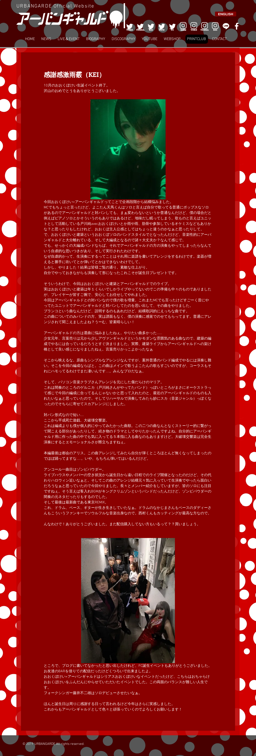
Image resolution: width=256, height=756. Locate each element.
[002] (140, 26)
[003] (151, 26)
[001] (129, 26)
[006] (183, 26)
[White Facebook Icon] (236, 26)
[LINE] (225, 26)
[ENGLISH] (225, 14)
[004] (161, 26)
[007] (204, 26)
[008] (215, 26)
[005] (172, 26)
